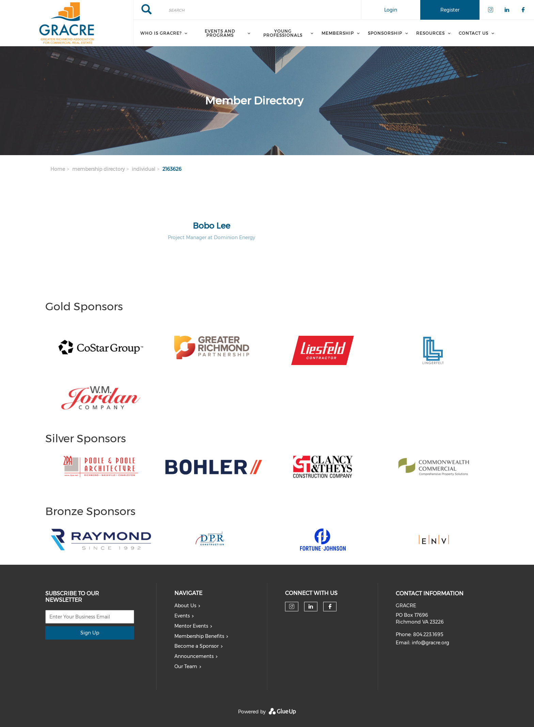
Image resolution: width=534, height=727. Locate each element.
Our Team (185, 666)
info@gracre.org (430, 643)
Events (182, 616)
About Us (185, 605)
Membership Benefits (199, 636)
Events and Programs (220, 33)
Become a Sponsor (196, 646)
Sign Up (89, 633)
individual (143, 169)
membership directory (98, 169)
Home (57, 169)
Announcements (194, 656)
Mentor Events (191, 626)
